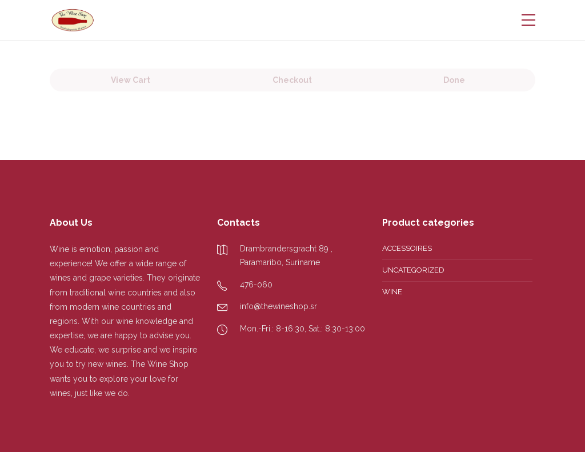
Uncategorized (413, 270)
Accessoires (407, 248)
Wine (392, 291)
